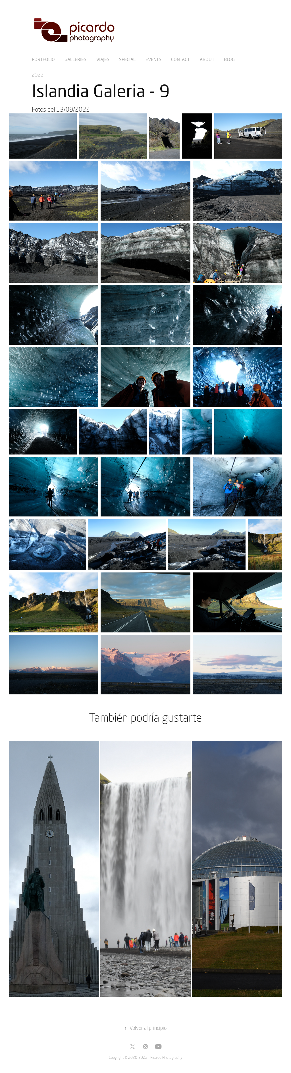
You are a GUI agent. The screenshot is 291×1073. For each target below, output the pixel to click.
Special (127, 59)
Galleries (75, 59)
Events (153, 59)
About (207, 59)
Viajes (102, 59)
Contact (180, 59)
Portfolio (43, 59)
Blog (229, 59)
